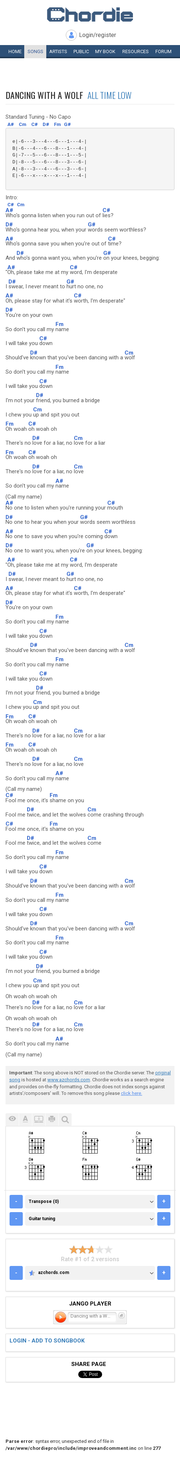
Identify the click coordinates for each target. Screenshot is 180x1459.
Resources (135, 51)
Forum (163, 51)
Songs (35, 51)
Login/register (97, 35)
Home (15, 51)
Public (81, 51)
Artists (58, 51)
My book (105, 51)
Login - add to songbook (47, 1340)
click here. (131, 1093)
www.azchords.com (68, 1079)
